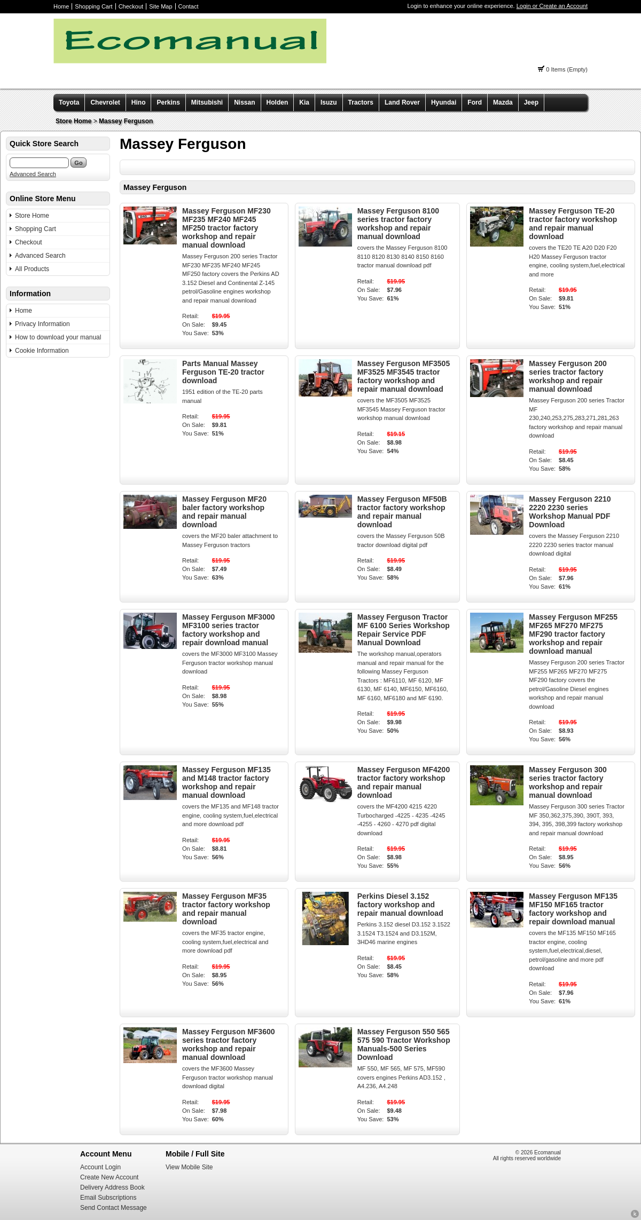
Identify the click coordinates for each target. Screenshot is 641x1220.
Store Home (73, 121)
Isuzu (328, 102)
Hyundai (443, 102)
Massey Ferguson (126, 121)
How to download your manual (58, 337)
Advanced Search (33, 174)
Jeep (531, 102)
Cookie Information (42, 350)
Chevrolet (105, 102)
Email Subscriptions (108, 1197)
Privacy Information (42, 324)
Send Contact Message (113, 1207)
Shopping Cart (93, 6)
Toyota (69, 102)
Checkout (131, 6)
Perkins (168, 102)
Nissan (244, 102)
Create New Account (109, 1177)
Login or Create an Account (552, 6)
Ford (474, 102)
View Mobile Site (189, 1167)
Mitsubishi (207, 102)
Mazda (503, 102)
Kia (304, 102)
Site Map (160, 6)
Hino (138, 102)
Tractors (360, 102)
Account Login (100, 1167)
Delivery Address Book (112, 1187)
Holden (277, 102)
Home (61, 6)
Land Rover (402, 102)
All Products (32, 269)
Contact (188, 6)
